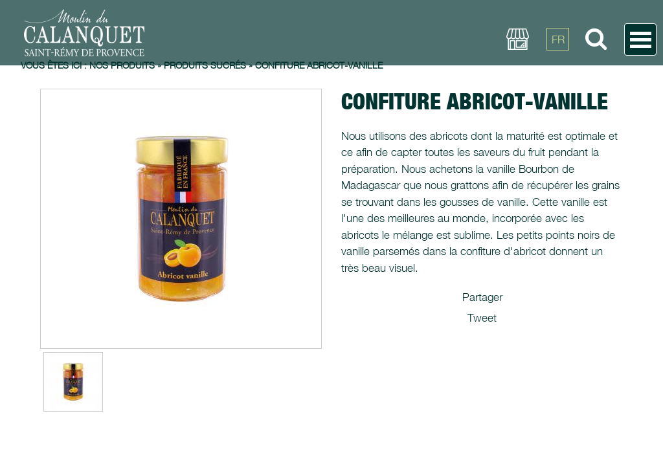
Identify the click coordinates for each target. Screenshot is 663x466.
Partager (482, 297)
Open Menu (640, 39)
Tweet (482, 317)
